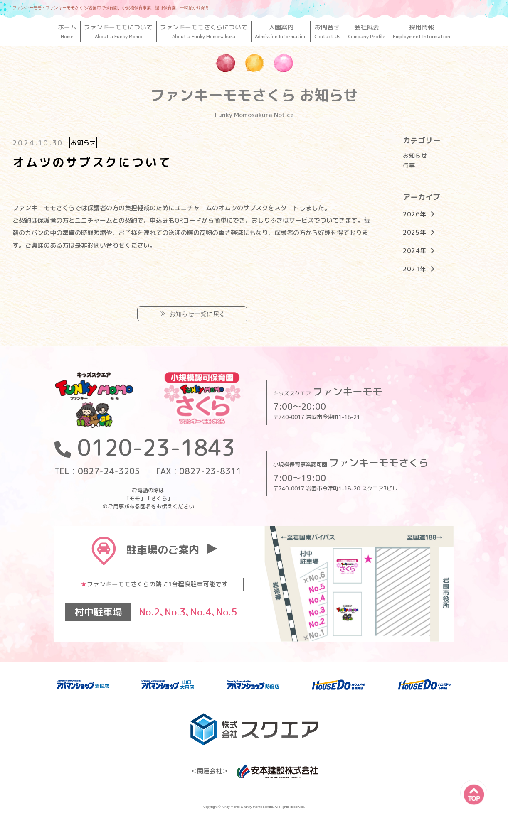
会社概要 (366, 31)
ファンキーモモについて (118, 31)
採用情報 (421, 31)
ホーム (67, 31)
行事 (409, 165)
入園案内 (281, 31)
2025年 (415, 232)
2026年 (415, 214)
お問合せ (327, 31)
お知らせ (415, 155)
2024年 (415, 250)
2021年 (415, 269)
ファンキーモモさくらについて (204, 31)
